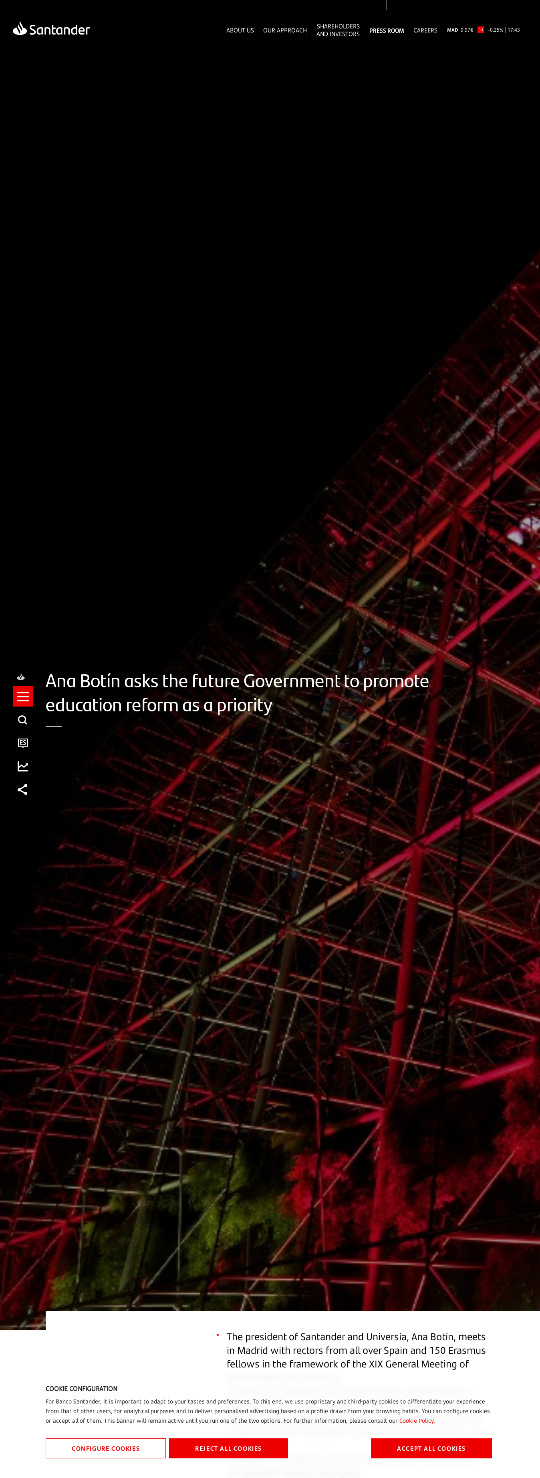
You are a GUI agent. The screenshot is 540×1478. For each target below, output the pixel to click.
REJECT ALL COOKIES (228, 1448)
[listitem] (23, 704)
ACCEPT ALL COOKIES (431, 1448)
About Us (240, 30)
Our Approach (285, 30)
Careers (425, 30)
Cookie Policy (416, 1420)
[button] (23, 704)
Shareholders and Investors (338, 30)
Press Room (386, 30)
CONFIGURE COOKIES (106, 1448)
